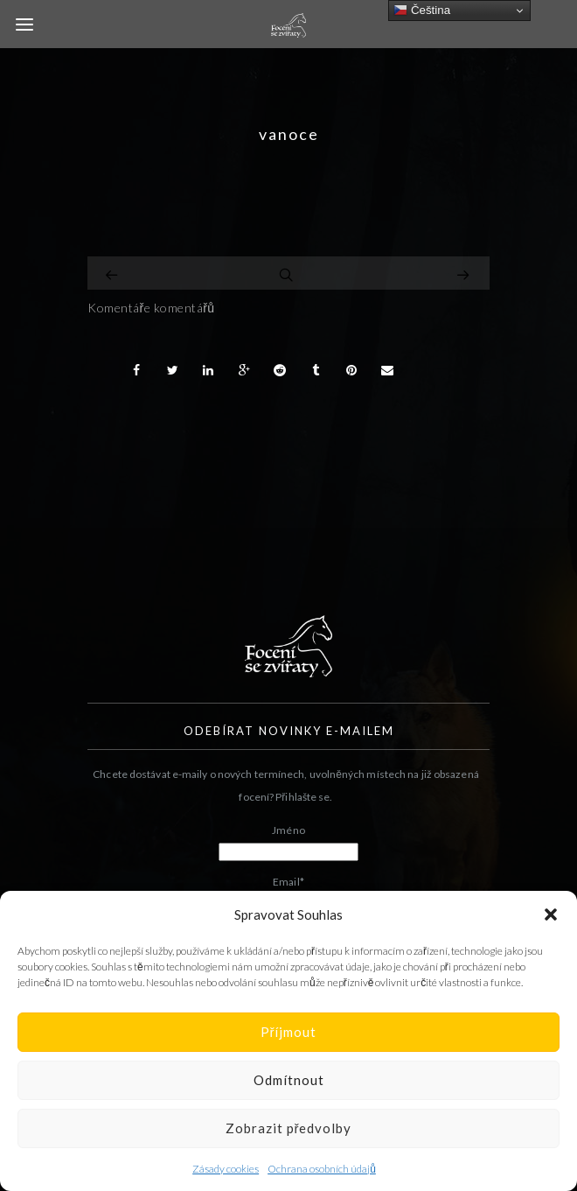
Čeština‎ (421, 11)
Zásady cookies (225, 1168)
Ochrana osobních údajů (322, 1168)
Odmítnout (289, 1080)
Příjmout (289, 1032)
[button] (551, 914)
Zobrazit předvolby (289, 1128)
